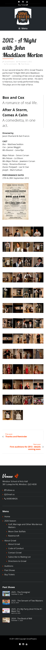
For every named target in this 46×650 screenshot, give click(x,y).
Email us (11, 494)
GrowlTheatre (9, 62)
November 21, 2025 (17, 594)
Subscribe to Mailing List (19, 557)
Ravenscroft (13, 535)
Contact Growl (14, 552)
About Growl (10, 540)
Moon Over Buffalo (17, 531)
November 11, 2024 (17, 620)
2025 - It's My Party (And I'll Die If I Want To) (26, 610)
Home (7, 516)
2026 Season (10, 520)
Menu (23, 28)
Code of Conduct (16, 548)
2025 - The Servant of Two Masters (27, 600)
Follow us (10, 490)
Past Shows (25, 64)
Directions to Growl (17, 561)
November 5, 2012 (25, 62)
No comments (11, 64)
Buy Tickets (23, 5)
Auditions (8, 566)
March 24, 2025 (15, 613)
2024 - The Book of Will (21, 618)
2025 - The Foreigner (20, 592)
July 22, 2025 (15, 602)
